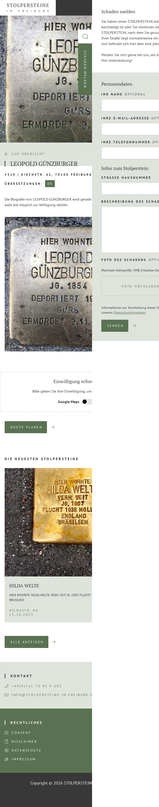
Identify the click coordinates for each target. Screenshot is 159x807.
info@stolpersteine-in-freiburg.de (50, 695)
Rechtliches (26, 722)
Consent (21, 733)
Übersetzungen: (24, 184)
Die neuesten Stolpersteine (42, 458)
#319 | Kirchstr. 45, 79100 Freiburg (48, 174)
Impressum (24, 759)
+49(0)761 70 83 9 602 (33, 686)
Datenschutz (27, 750)
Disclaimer (24, 741)
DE (50, 184)
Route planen (26, 427)
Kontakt (21, 676)
